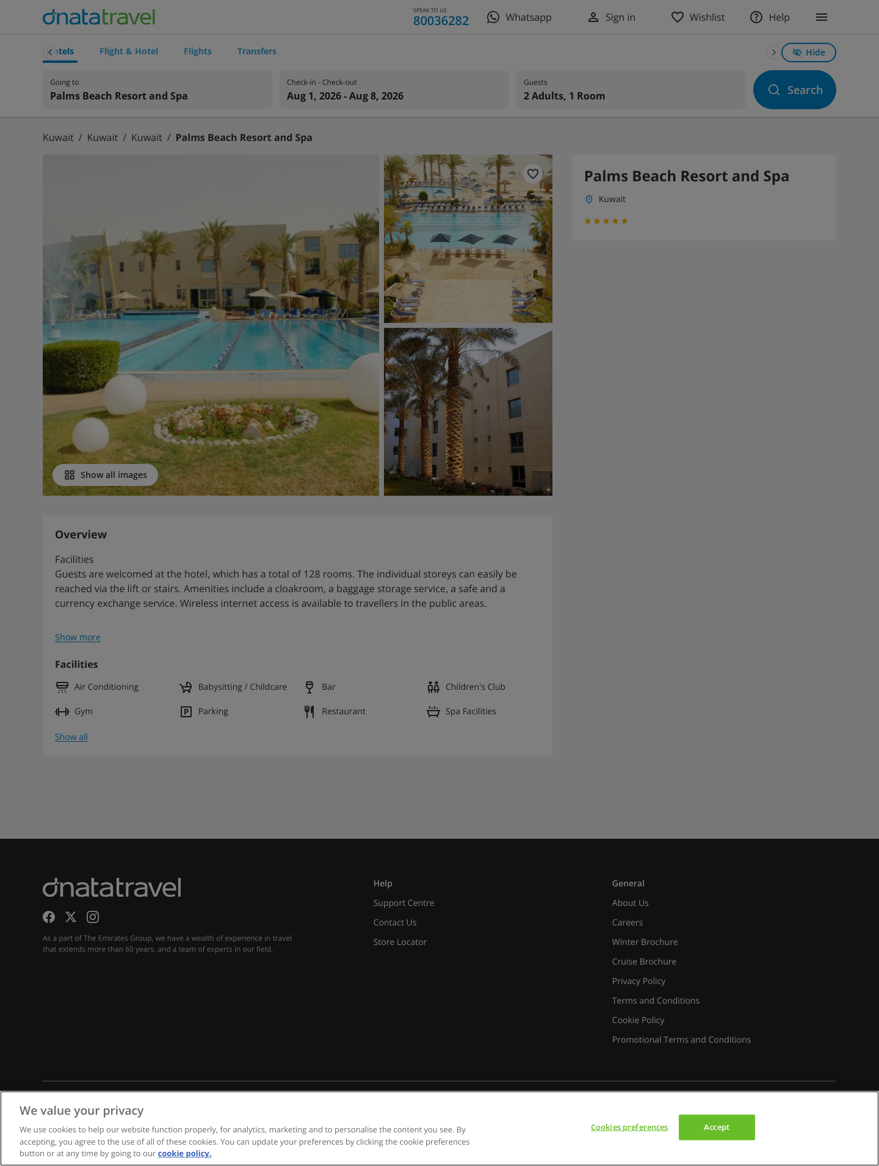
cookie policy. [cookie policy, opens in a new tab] (185, 1153)
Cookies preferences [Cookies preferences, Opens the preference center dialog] (629, 1126)
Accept (716, 1126)
